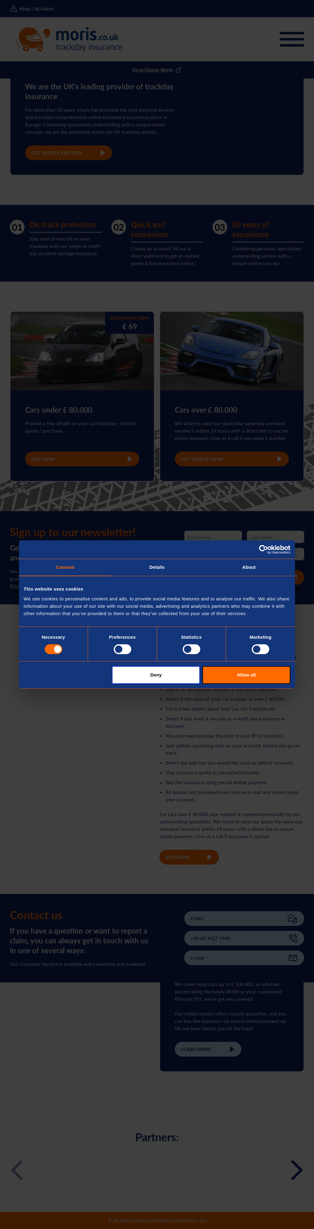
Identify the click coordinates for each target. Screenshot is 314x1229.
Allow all (246, 674)
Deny (156, 674)
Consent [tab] (65, 567)
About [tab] (249, 567)
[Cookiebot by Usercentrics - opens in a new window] (263, 549)
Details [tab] (157, 567)
